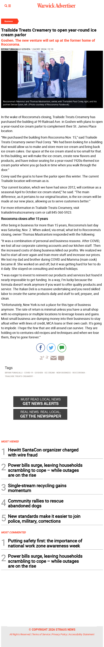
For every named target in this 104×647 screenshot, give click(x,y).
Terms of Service (41, 634)
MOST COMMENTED (13, 532)
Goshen (25, 49)
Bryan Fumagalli (11, 49)
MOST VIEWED (10, 441)
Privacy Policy (59, 634)
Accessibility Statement (81, 634)
